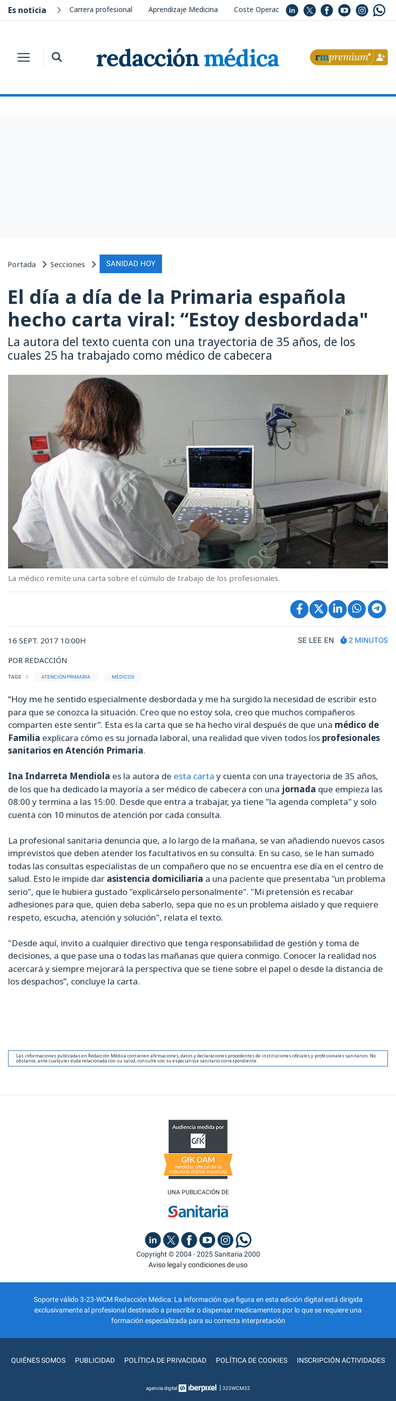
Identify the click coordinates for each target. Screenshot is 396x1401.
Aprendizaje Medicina (183, 9)
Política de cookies (251, 1360)
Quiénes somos (38, 1360)
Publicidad (95, 1360)
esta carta (194, 776)
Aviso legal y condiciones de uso (198, 1265)
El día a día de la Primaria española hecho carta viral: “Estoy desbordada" (188, 308)
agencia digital (161, 1388)
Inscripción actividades (341, 1360)
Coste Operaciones (265, 9)
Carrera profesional (100, 9)
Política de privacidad (165, 1360)
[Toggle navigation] (23, 57)
